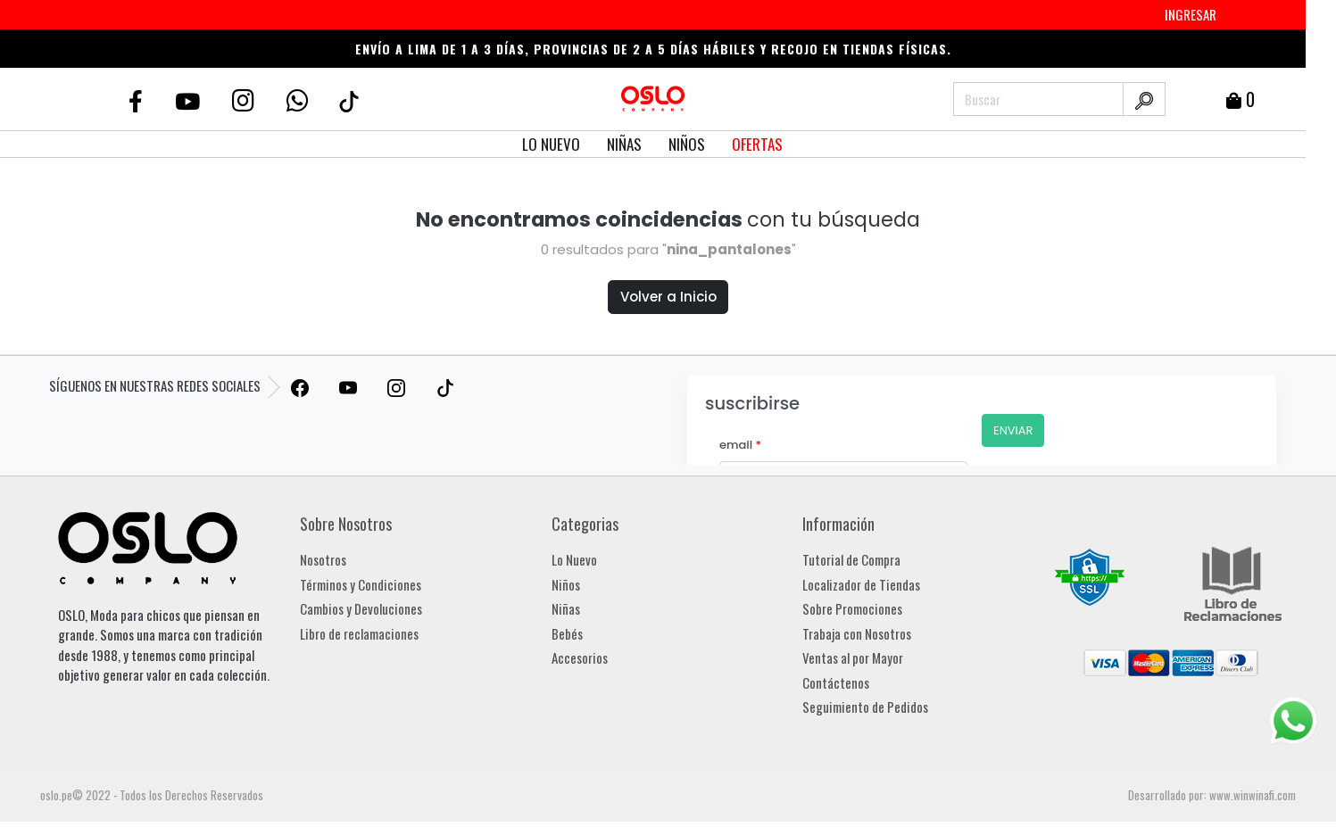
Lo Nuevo (574, 559)
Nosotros (323, 559)
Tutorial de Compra (851, 559)
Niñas (566, 608)
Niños (566, 584)
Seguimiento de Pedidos (865, 706)
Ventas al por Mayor (852, 657)
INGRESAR (1190, 14)
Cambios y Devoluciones (361, 608)
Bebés (567, 633)
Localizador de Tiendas (861, 584)
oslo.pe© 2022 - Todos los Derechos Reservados (151, 795)
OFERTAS (757, 144)
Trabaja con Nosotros (856, 633)
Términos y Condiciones (360, 584)
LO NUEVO (551, 144)
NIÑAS (624, 144)
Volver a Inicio (668, 296)
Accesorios (580, 657)
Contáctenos (835, 682)
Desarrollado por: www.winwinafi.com (1212, 795)
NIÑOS (686, 144)
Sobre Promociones (852, 608)
